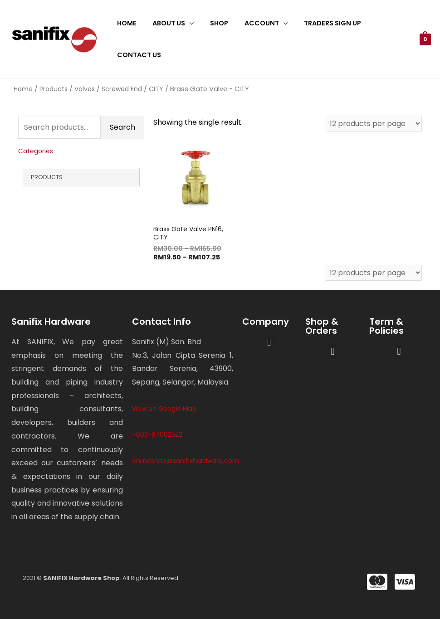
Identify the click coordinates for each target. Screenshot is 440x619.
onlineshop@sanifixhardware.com (185, 460)
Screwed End (122, 88)
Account (251, 23)
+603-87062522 (157, 434)
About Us (164, 23)
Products (53, 88)
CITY (156, 88)
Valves (84, 88)
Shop (212, 23)
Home (125, 23)
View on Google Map (164, 408)
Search (122, 127)
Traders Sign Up (319, 23)
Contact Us (137, 54)
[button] (269, 342)
